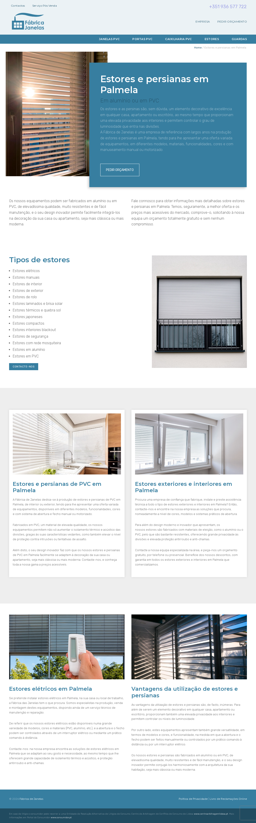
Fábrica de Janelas (31, 798)
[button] (9, 813)
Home (198, 47)
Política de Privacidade (193, 798)
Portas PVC (142, 39)
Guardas (239, 39)
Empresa (203, 21)
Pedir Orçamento (232, 21)
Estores (212, 39)
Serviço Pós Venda (44, 5)
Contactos (18, 5)
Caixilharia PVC (178, 39)
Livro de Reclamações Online (228, 798)
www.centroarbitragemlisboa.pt (211, 814)
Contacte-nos (24, 366)
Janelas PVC (109, 39)
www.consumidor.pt (61, 817)
